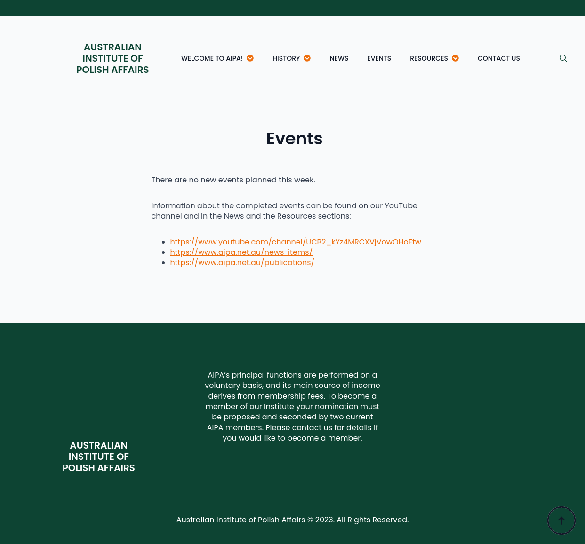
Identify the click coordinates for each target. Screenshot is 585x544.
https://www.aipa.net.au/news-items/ (241, 252)
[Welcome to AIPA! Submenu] (253, 58)
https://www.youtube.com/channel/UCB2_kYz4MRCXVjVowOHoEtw (295, 242)
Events (379, 58)
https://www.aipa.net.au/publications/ (242, 262)
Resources (429, 58)
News (338, 58)
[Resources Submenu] (458, 58)
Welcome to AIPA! (212, 58)
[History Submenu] (310, 58)
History (286, 58)
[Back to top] (561, 520)
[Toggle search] (563, 58)
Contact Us (499, 58)
